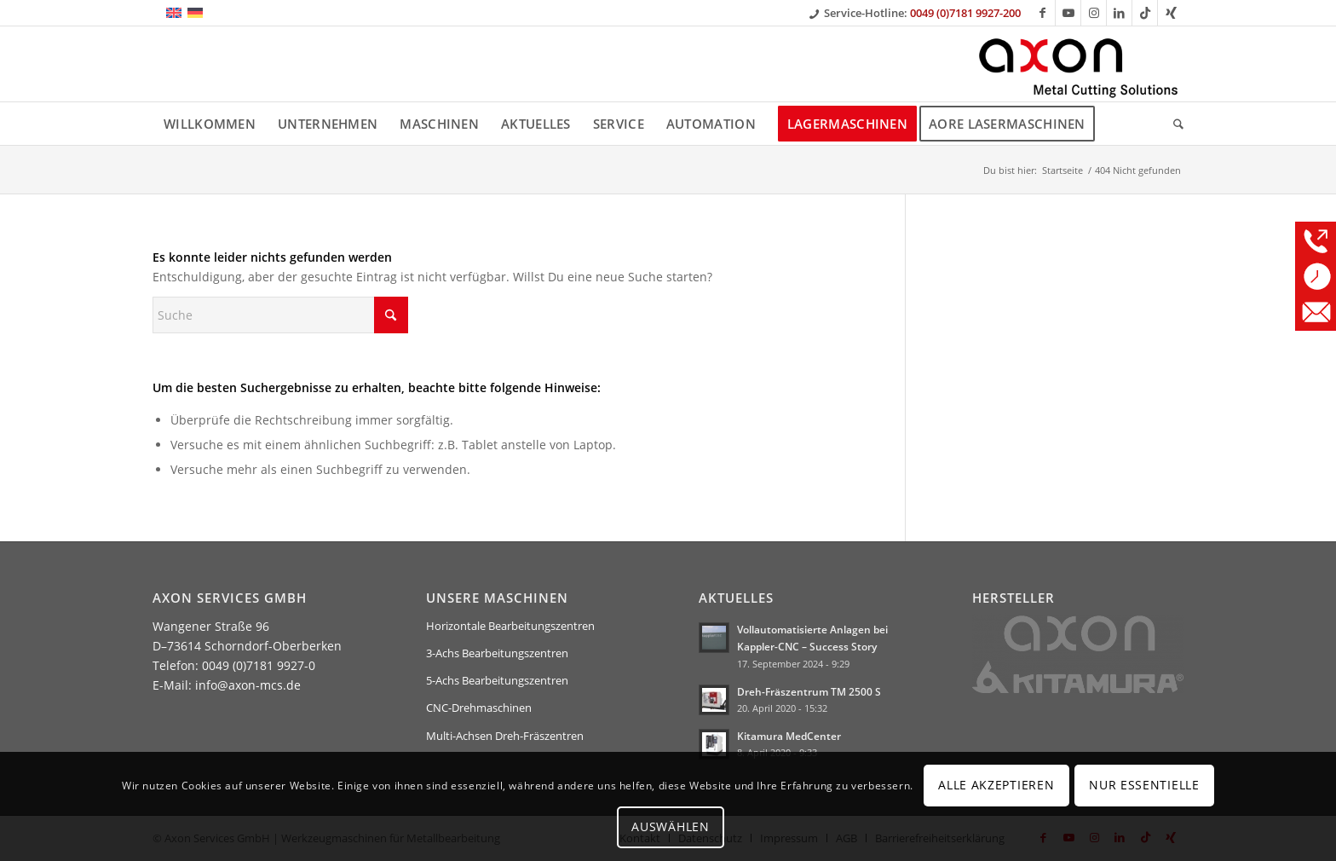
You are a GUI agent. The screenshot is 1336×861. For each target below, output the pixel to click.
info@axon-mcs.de (248, 685)
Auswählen (670, 826)
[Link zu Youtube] (1068, 13)
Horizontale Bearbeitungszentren (510, 625)
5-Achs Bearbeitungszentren (497, 680)
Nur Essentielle (1144, 785)
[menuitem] (210, 123)
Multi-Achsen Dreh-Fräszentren (505, 735)
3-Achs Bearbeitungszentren (497, 653)
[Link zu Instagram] (1093, 13)
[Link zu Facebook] (1042, 13)
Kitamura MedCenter (789, 736)
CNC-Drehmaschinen (479, 707)
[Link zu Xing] (1170, 13)
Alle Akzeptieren (996, 785)
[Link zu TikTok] (1144, 13)
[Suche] (1172, 123)
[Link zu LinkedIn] (1119, 13)
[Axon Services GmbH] (1078, 63)
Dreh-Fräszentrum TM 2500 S (809, 691)
